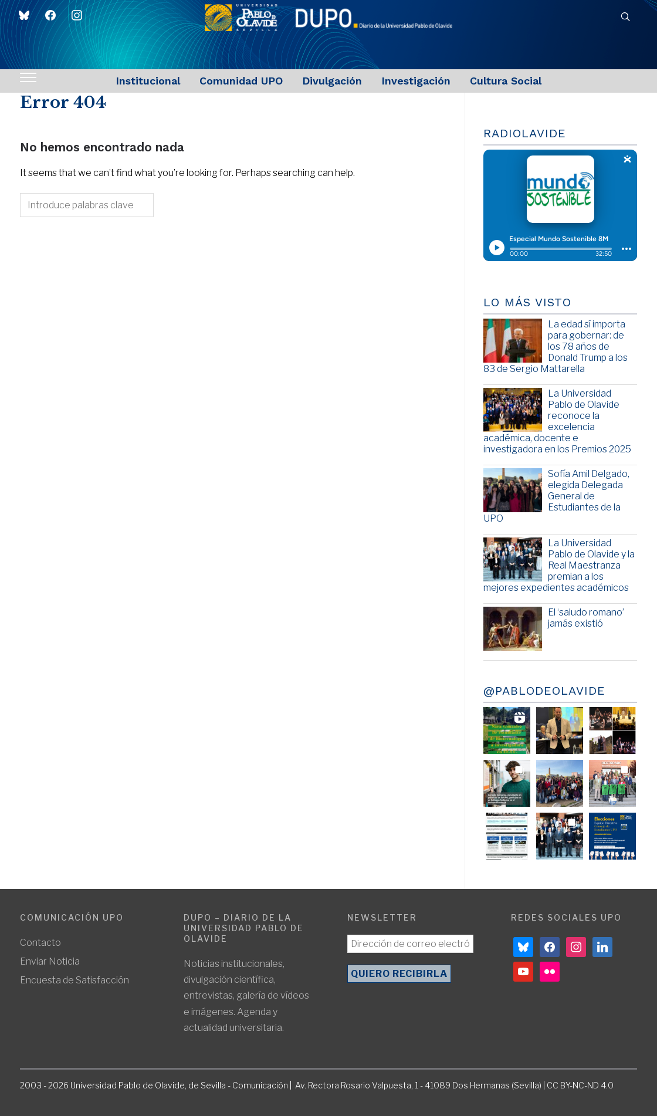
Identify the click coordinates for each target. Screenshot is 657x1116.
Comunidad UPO (241, 81)
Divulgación (332, 81)
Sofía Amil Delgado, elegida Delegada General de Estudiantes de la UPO (556, 496)
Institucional (148, 81)
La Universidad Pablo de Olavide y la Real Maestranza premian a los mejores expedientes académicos (559, 565)
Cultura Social (505, 81)
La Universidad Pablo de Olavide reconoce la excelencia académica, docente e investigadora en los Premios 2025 (557, 421)
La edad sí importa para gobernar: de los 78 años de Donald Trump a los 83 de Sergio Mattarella (555, 347)
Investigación (416, 81)
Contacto (40, 942)
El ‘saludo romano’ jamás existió (586, 618)
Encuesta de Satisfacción (74, 980)
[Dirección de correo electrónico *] (410, 944)
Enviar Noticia (50, 961)
